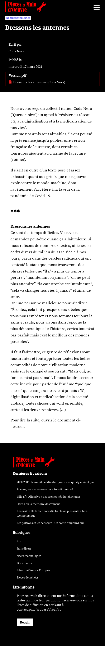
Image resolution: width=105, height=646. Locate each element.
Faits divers (24, 549)
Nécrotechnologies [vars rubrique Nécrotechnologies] (18, 18)
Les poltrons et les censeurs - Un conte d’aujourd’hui (50, 523)
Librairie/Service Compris (33, 570)
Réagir (25, 622)
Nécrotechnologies (29, 556)
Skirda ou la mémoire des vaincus (38, 504)
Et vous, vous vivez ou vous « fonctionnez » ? (45, 489)
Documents (24, 563)
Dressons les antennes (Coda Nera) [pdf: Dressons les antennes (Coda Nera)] (37, 82)
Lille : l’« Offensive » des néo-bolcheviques (48, 497)
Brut (20, 541)
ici (22, 159)
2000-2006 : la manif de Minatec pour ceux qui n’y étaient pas (55, 482)
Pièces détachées (27, 578)
